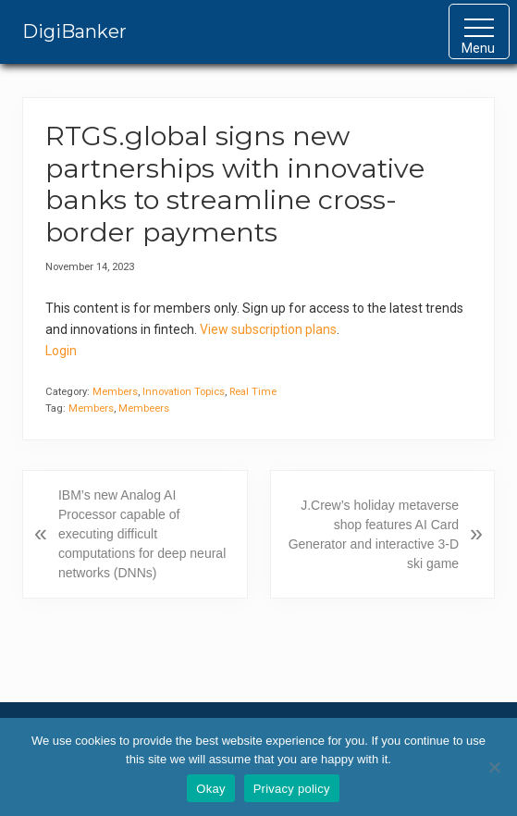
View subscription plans (268, 329)
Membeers (143, 408)
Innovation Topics (183, 392)
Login (61, 350)
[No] (494, 767)
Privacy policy (291, 789)
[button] (479, 31)
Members (115, 392)
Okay (210, 789)
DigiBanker (74, 31)
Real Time (253, 392)
